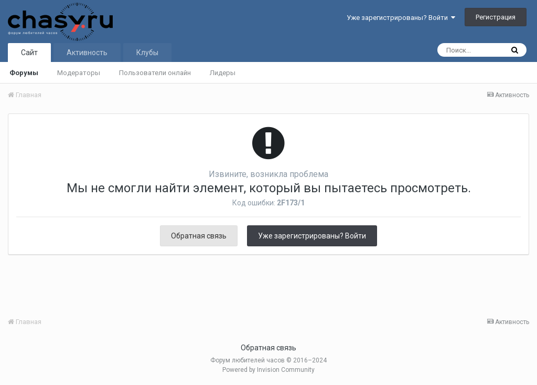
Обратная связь (199, 236)
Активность (87, 52)
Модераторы (78, 73)
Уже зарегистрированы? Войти (401, 18)
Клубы (147, 52)
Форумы (23, 73)
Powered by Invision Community (268, 369)
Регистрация (495, 17)
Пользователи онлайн (155, 73)
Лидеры (222, 73)
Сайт (29, 52)
